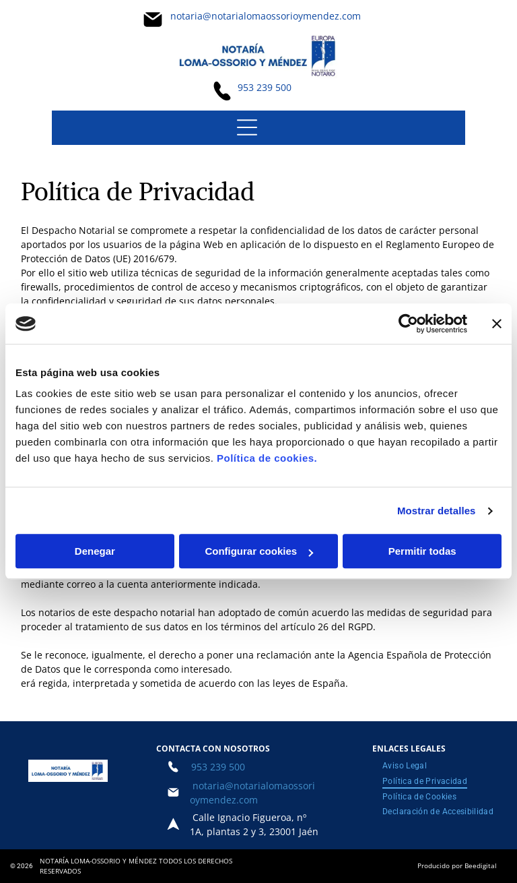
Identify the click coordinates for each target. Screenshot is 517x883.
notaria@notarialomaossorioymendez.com (265, 15)
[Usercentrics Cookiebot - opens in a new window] (408, 323)
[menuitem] (404, 766)
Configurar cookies (259, 551)
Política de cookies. (267, 458)
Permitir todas (422, 551)
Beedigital (480, 865)
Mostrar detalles (436, 510)
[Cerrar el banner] (497, 323)
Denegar (95, 551)
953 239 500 (264, 87)
